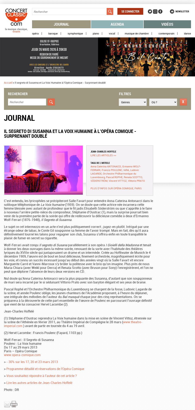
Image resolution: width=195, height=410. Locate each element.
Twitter (150, 11)
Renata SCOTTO (133, 177)
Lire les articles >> (103, 155)
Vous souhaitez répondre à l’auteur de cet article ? (41, 376)
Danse (187, 33)
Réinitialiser (183, 102)
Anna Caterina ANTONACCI (106, 166)
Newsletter (182, 11)
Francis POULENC (112, 170)
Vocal (112, 33)
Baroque (53, 33)
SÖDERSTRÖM (99, 181)
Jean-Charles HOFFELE (103, 151)
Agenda (117, 24)
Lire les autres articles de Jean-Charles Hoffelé (39, 383)
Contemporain (166, 33)
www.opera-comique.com (22, 355)
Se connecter (130, 11)
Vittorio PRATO (136, 181)
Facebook (160, 11)
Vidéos (167, 24)
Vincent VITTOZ (118, 181)
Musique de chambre (137, 33)
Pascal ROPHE (114, 177)
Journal (61, 24)
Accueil (8, 82)
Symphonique (75, 33)
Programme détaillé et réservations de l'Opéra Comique (45, 369)
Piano (96, 33)
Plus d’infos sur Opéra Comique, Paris (116, 188)
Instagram (155, 11)
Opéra (35, 33)
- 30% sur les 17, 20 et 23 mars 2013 (32, 362)
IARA (126, 170)
